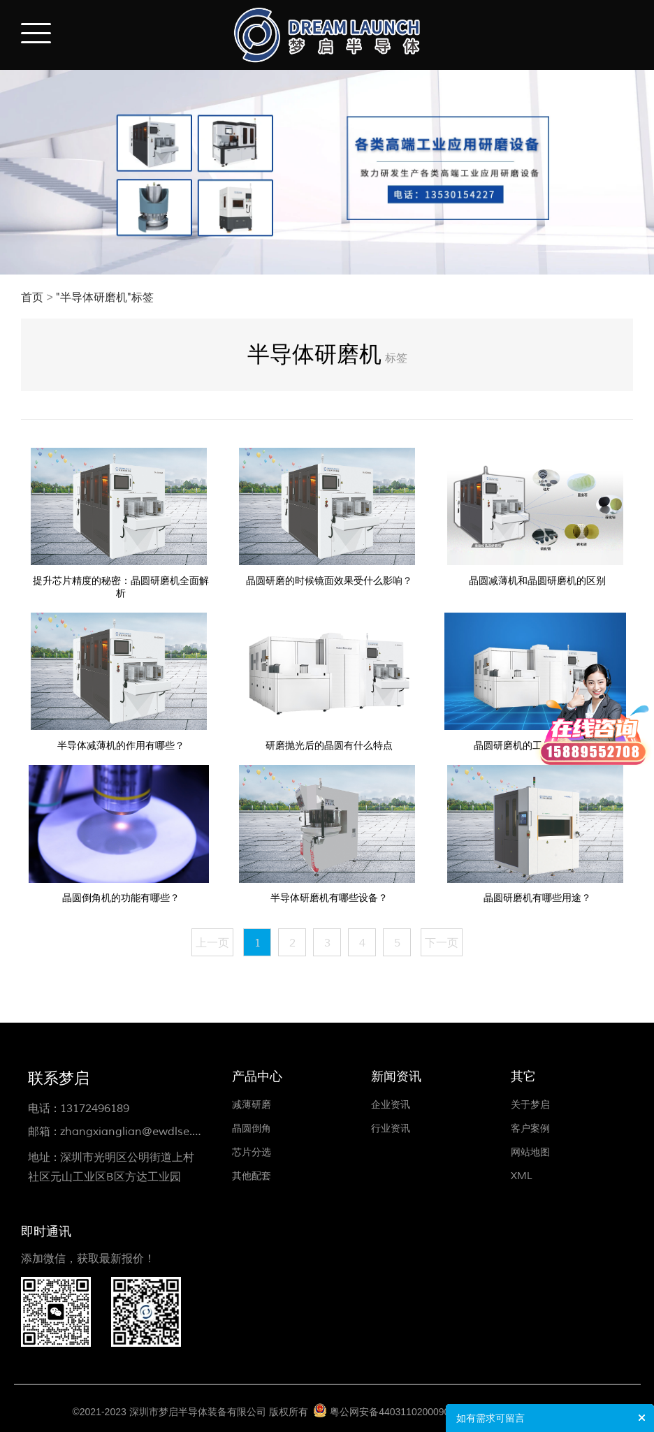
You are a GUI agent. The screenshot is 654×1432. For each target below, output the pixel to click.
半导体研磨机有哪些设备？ (329, 898)
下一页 (441, 943)
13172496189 (94, 1109)
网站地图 (530, 1152)
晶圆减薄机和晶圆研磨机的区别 (537, 581)
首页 (32, 298)
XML (521, 1176)
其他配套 (251, 1176)
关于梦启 (530, 1105)
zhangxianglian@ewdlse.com (137, 1132)
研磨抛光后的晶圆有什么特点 (329, 746)
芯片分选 (251, 1152)
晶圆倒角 (251, 1128)
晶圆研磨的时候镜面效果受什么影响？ (329, 581)
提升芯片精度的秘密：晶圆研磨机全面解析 (121, 587)
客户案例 (530, 1128)
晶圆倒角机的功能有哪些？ (121, 898)
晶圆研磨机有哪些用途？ (537, 898)
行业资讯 (390, 1128)
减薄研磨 (251, 1105)
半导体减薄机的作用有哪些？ (120, 746)
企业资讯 (390, 1105)
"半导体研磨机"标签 (105, 298)
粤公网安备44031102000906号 (397, 1411)
